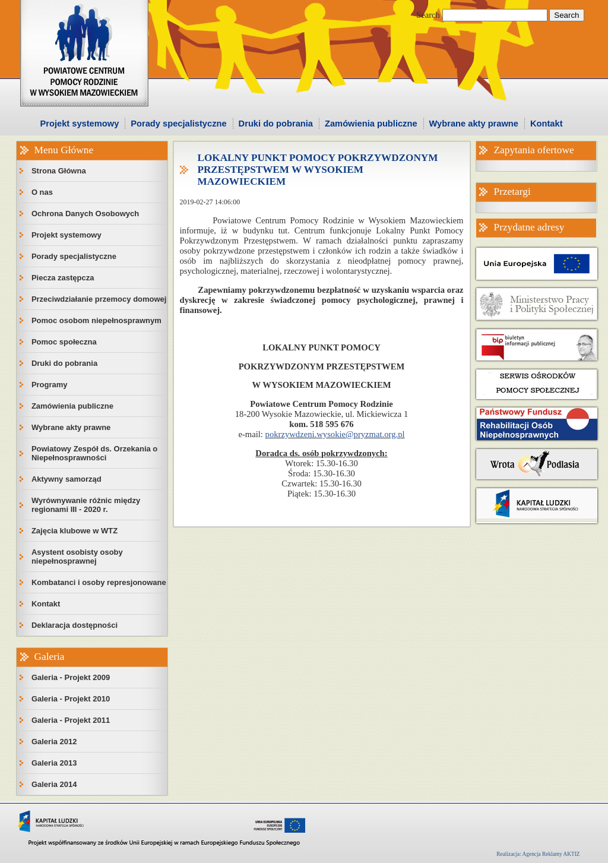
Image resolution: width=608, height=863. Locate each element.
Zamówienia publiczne (371, 123)
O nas (42, 192)
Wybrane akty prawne (473, 123)
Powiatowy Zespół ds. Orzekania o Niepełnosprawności (94, 453)
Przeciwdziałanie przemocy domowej (99, 299)
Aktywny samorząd (66, 479)
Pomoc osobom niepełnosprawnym (96, 320)
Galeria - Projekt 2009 (70, 677)
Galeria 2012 (54, 741)
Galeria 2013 (54, 762)
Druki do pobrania (276, 123)
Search (428, 15)
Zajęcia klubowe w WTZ (74, 530)
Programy (49, 384)
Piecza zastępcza (62, 277)
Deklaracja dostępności (74, 625)
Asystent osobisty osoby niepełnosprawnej (77, 556)
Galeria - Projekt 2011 (70, 720)
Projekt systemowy (79, 123)
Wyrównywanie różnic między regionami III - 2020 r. (85, 505)
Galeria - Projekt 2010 (70, 698)
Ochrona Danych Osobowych (85, 213)
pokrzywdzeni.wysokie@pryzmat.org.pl (335, 434)
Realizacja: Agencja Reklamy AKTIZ (538, 854)
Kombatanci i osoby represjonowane (98, 582)
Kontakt (546, 123)
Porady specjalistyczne (178, 123)
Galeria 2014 (54, 784)
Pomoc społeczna (64, 341)
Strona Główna (58, 170)
